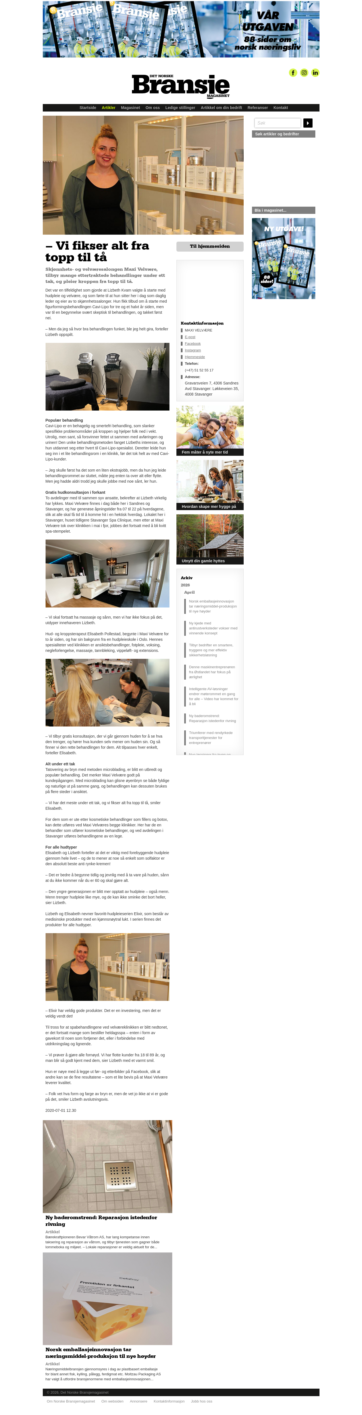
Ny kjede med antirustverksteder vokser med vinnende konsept (213, 628)
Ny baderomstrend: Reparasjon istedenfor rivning (212, 718)
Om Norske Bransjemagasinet (71, 1401)
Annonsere (138, 1401)
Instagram (193, 350)
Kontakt (280, 107)
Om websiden (112, 1401)
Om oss (153, 107)
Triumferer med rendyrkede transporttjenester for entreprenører (211, 738)
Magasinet (130, 107)
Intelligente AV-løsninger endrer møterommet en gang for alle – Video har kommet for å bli (214, 696)
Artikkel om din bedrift (221, 107)
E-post (190, 337)
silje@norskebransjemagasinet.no (278, 351)
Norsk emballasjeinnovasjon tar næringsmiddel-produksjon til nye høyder (213, 606)
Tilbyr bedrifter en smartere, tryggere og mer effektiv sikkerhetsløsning (211, 650)
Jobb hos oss (202, 1401)
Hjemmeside (195, 357)
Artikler (108, 107)
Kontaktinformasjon (169, 1401)
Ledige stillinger (180, 107)
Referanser (258, 107)
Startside (88, 107)
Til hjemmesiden (210, 246)
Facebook (193, 343)
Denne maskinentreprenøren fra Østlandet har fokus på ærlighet (212, 672)
